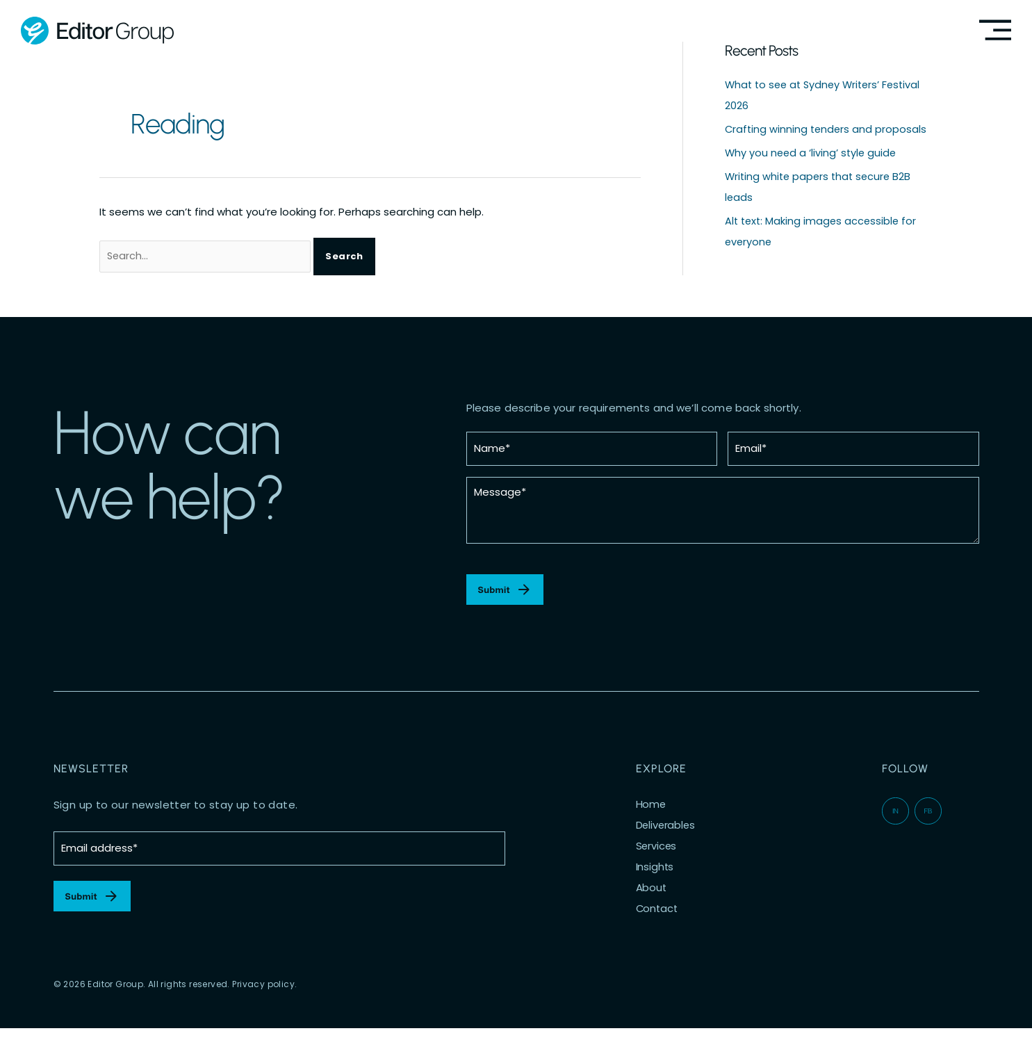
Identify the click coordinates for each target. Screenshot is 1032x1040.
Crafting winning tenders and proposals (827, 129)
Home (651, 811)
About (651, 894)
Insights (655, 873)
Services (657, 852)
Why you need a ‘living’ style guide (812, 152)
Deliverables (666, 831)
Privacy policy (263, 996)
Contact (658, 915)
